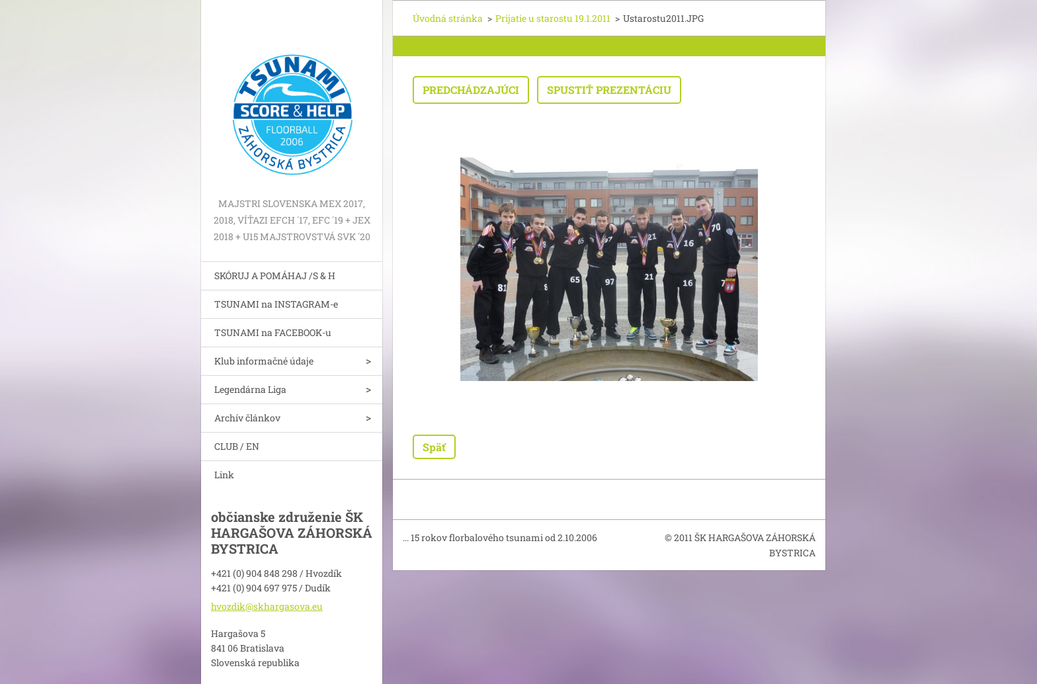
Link (224, 474)
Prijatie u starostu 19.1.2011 (552, 18)
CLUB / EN (236, 446)
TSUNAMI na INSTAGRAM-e (276, 304)
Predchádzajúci (471, 90)
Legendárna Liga (250, 389)
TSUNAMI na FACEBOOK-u (272, 332)
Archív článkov (247, 417)
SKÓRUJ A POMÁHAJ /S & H (274, 275)
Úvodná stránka (448, 18)
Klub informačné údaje (263, 361)
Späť (434, 447)
